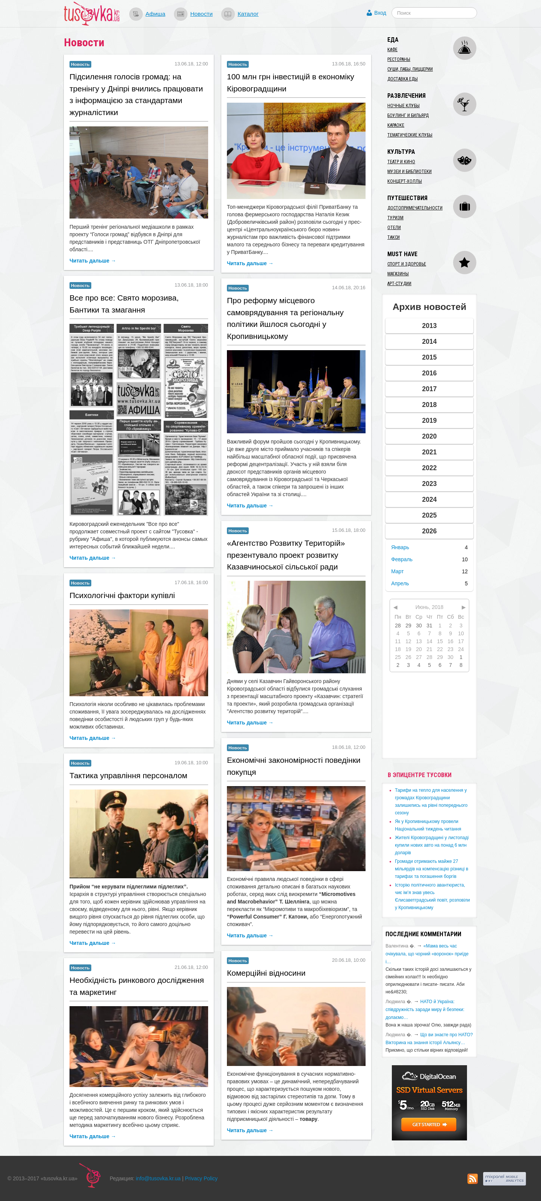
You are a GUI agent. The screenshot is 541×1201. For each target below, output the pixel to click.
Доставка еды (402, 79)
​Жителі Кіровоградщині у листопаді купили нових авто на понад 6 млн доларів (431, 845)
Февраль (402, 559)
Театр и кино (401, 161)
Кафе (392, 49)
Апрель (400, 583)
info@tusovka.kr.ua (158, 1178)
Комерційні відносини (266, 973)
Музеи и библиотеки (409, 171)
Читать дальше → (93, 261)
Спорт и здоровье (406, 264)
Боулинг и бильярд (408, 115)
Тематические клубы (409, 135)
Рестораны (398, 59)
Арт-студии (399, 283)
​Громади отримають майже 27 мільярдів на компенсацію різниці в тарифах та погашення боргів (431, 869)
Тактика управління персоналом (128, 775)
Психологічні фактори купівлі (122, 595)
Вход (380, 13)
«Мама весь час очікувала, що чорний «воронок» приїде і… (426, 953)
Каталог (247, 14)
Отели (394, 227)
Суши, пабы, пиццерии (410, 69)
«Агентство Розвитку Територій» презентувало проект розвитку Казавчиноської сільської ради (286, 555)
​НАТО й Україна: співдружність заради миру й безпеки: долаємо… (424, 1009)
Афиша (155, 14)
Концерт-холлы (404, 181)
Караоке (395, 125)
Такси (393, 237)
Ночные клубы (403, 105)
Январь (400, 547)
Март (397, 571)
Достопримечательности (415, 208)
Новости (201, 14)
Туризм (395, 217)
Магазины (398, 273)
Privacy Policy (201, 1178)
